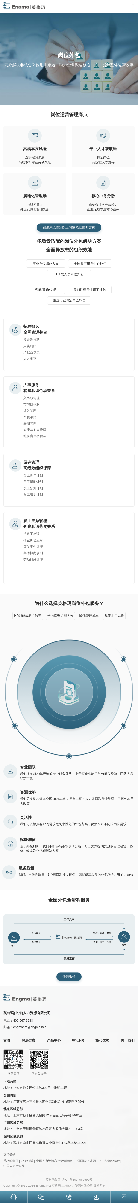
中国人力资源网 (13, 1166)
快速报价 (69, 974)
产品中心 (54, 1040)
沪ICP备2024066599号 (77, 1180)
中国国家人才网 (85, 1161)
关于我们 (128, 1040)
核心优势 (102, 1040)
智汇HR (78, 1040)
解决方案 (28, 1040)
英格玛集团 (10, 1161)
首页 (6, 1040)
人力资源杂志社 (109, 1161)
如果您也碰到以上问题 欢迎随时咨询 (69, 225)
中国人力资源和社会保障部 (54, 1161)
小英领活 (27, 1161)
